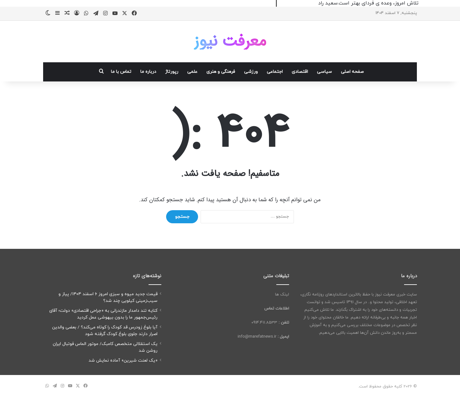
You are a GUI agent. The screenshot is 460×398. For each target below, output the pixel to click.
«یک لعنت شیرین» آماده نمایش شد (122, 360)
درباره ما (148, 72)
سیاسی (324, 72)
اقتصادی (300, 72)
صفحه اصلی (352, 72)
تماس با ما (121, 72)
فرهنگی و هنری (220, 72)
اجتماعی (275, 72)
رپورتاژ (171, 72)
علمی (192, 72)
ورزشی (251, 72)
